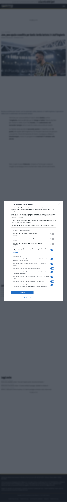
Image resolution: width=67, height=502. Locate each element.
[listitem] (33, 230)
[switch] (52, 234)
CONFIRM (22, 292)
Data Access (33, 297)
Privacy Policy (42, 297)
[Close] (59, 204)
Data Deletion (25, 297)
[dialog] (33, 251)
